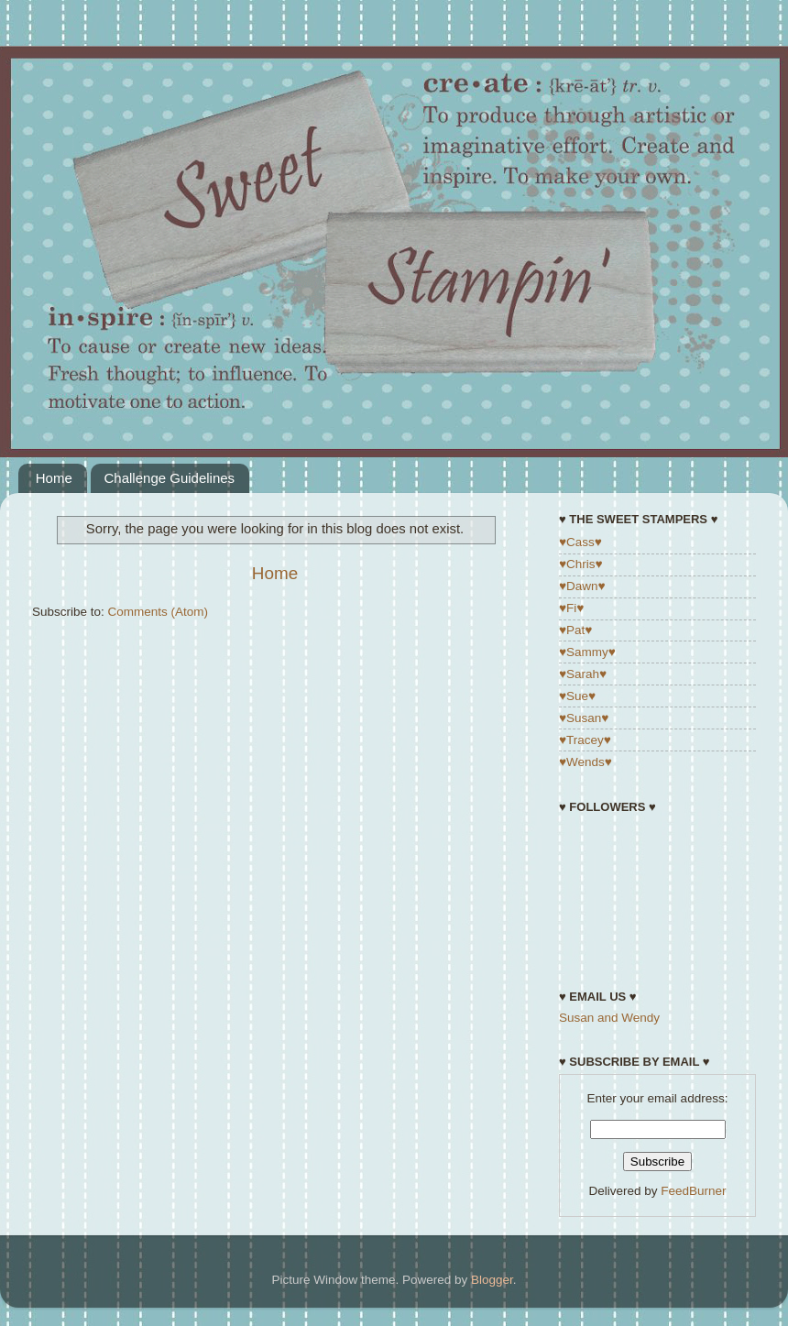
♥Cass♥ (580, 542)
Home (54, 478)
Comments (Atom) (158, 612)
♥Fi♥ (571, 608)
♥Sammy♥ (587, 652)
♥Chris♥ (581, 564)
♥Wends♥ (585, 762)
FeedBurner (693, 1191)
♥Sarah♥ (583, 674)
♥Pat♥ (575, 630)
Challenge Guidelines (169, 478)
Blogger (492, 1280)
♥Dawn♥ (582, 586)
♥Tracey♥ (585, 740)
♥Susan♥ (583, 718)
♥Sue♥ (577, 696)
